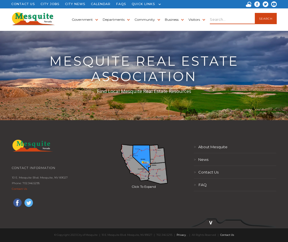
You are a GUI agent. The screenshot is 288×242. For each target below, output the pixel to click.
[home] (33, 19)
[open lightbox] (144, 164)
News (201, 159)
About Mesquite (211, 147)
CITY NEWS (75, 4)
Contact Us (19, 189)
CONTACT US (23, 4)
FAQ (200, 184)
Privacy (181, 234)
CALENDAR (101, 4)
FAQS (121, 4)
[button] (145, 4)
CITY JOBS (49, 4)
